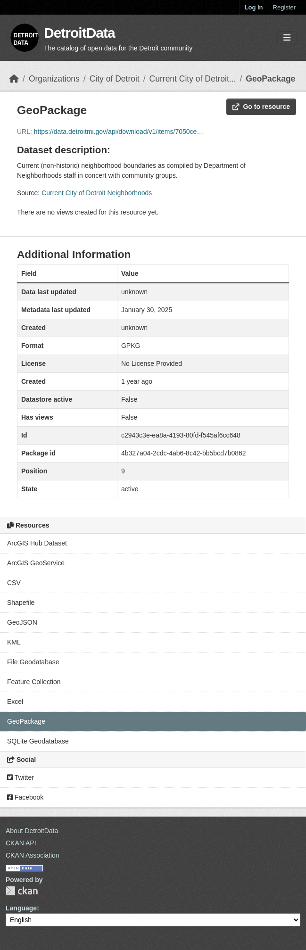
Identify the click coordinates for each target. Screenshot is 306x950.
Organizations (54, 78)
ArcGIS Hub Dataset (37, 543)
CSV (14, 583)
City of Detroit (115, 78)
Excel (15, 701)
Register (284, 7)
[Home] (14, 78)
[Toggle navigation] (287, 38)
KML (14, 642)
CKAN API (21, 843)
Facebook (25, 797)
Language (21, 908)
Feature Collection (34, 682)
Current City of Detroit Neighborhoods (96, 193)
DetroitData (79, 33)
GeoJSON (22, 622)
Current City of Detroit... (192, 78)
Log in (254, 7)
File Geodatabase (33, 662)
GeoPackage (270, 78)
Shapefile (20, 602)
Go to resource (261, 106)
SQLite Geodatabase (38, 741)
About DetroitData (32, 830)
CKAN (22, 891)
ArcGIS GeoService (36, 563)
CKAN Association (32, 855)
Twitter (20, 777)
